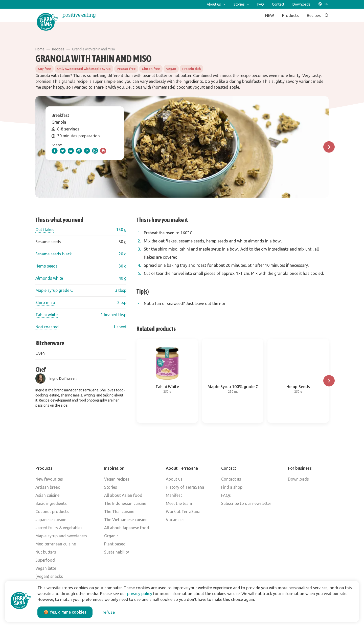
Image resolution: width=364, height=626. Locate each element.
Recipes (58, 49)
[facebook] (55, 151)
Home (39, 49)
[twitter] (63, 151)
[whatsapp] (95, 151)
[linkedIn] (87, 151)
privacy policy (139, 593)
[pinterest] (79, 151)
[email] (71, 151)
